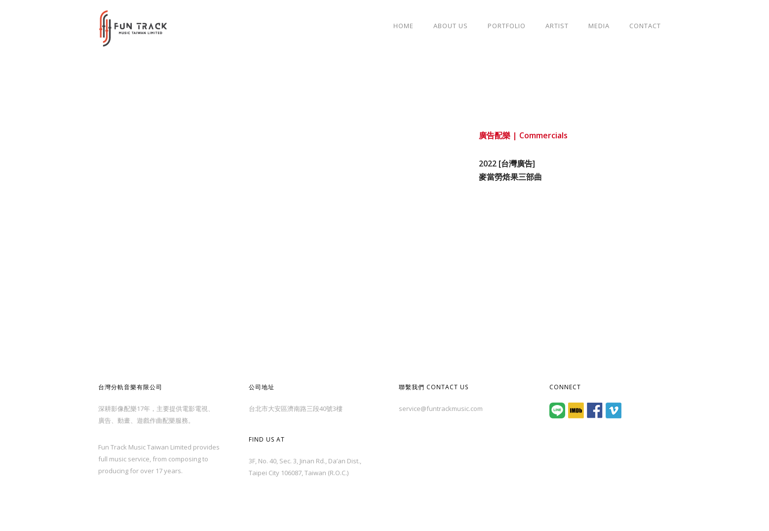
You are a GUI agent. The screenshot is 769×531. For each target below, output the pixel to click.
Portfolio (507, 25)
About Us (450, 25)
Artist (557, 25)
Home (403, 25)
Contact (645, 25)
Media (599, 25)
